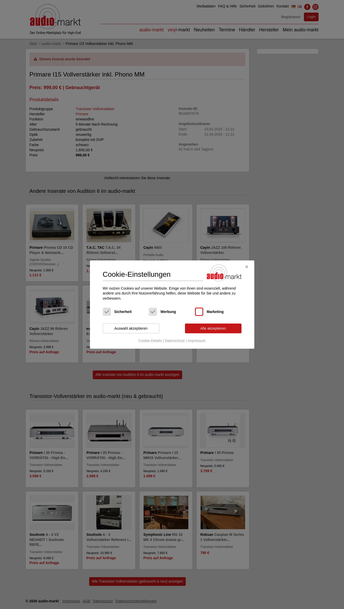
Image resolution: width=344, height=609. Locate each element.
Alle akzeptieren (213, 328)
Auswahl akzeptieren (130, 328)
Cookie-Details (150, 341)
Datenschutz (175, 341)
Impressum (197, 341)
